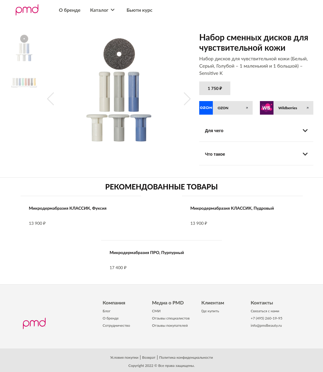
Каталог (103, 9)
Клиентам (212, 302)
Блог (106, 311)
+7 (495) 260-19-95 (267, 318)
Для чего (256, 130)
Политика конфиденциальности (186, 357)
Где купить (210, 311)
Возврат (148, 357)
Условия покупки (124, 357)
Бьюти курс (139, 10)
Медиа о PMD (168, 302)
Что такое (256, 154)
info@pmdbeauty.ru (266, 325)
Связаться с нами (265, 311)
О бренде (70, 10)
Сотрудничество (116, 325)
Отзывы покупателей (170, 325)
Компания (114, 302)
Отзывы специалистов (171, 318)
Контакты (262, 302)
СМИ (156, 311)
